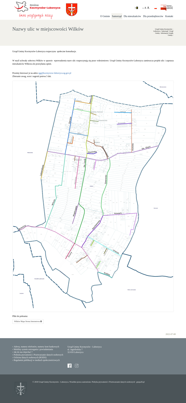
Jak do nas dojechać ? (23, 352)
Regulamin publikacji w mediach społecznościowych (37, 360)
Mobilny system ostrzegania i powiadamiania (33, 349)
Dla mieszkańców (132, 16)
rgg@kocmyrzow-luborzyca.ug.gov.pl (54, 73)
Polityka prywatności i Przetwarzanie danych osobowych (38, 355)
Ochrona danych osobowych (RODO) (30, 357)
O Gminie (105, 16)
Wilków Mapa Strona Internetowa (28, 321)
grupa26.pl (140, 382)
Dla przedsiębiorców (153, 16)
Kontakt (169, 16)
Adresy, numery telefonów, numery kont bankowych (36, 346)
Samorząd (117, 16)
